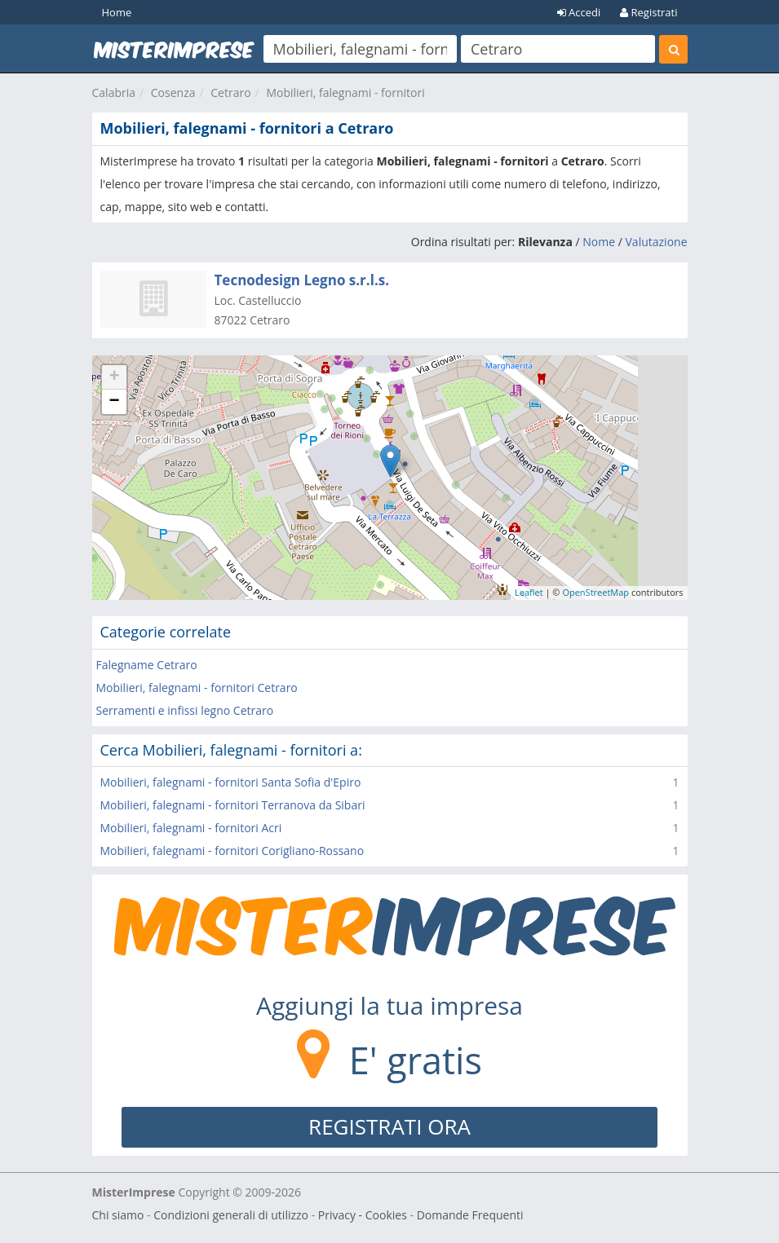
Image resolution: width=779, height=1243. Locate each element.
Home (117, 12)
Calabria (114, 92)
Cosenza (173, 92)
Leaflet (529, 592)
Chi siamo (118, 1215)
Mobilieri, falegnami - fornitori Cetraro (197, 687)
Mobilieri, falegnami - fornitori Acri (191, 827)
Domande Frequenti (470, 1215)
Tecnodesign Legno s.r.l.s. (302, 280)
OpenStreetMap (595, 592)
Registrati (648, 12)
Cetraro (230, 92)
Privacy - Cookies (362, 1215)
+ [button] (113, 377)
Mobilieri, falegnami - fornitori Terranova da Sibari (232, 805)
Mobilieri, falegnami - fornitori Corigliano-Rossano (232, 850)
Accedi (579, 12)
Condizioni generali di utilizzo (230, 1215)
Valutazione (657, 241)
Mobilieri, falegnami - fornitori (345, 92)
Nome (598, 241)
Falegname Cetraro (146, 664)
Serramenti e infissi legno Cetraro (185, 710)
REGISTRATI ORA (389, 1126)
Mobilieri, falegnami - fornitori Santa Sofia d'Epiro (230, 782)
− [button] (113, 402)
